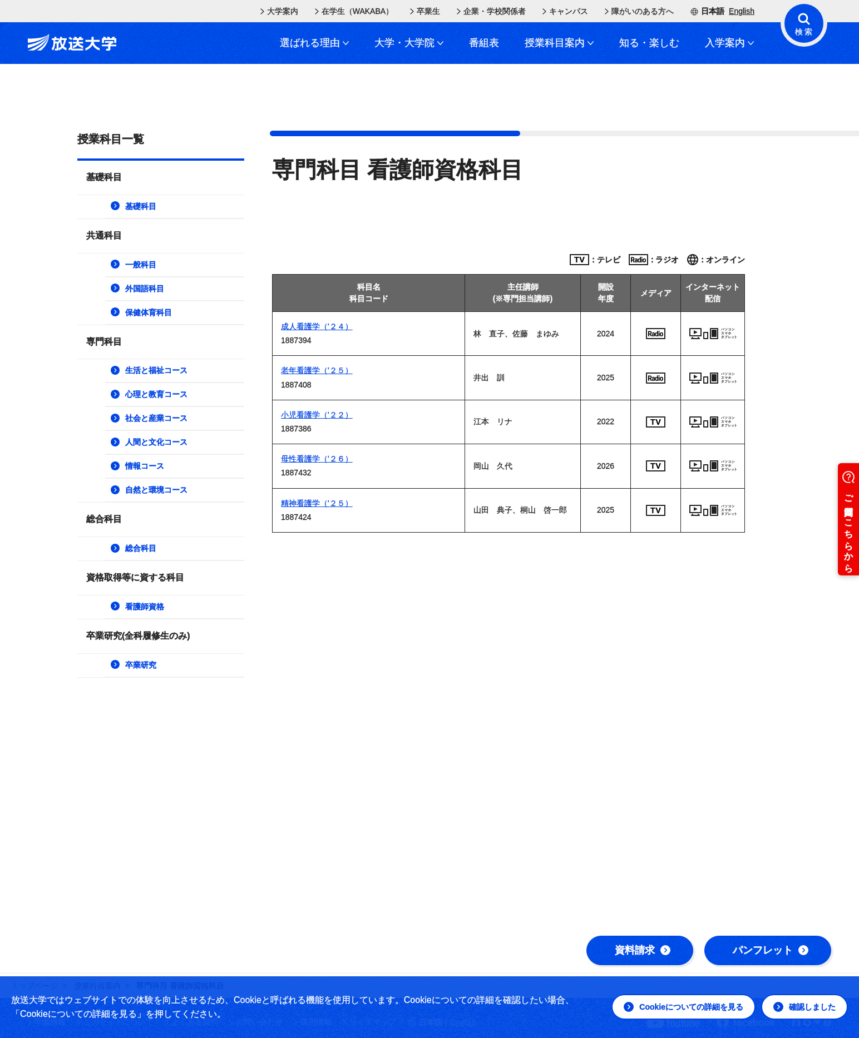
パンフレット (770, 950)
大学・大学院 (408, 42)
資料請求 (642, 950)
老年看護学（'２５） (317, 370)
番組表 (484, 42)
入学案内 (729, 42)
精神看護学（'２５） (317, 503)
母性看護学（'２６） (317, 458)
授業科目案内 (559, 42)
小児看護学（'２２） (317, 414)
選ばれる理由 (314, 42)
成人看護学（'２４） (317, 326)
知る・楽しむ (649, 42)
